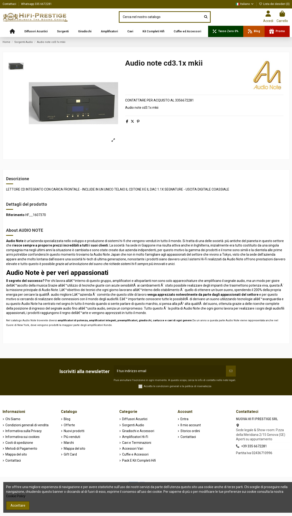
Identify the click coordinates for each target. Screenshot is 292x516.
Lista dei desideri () (274, 4)
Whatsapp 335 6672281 (36, 4)
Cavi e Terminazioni (136, 443)
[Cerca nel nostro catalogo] (206, 17)
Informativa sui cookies (22, 437)
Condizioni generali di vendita (27, 425)
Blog (67, 419)
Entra (184, 419)
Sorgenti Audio (133, 425)
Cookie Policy (15, 496)
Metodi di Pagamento (21, 448)
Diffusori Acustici (134, 419)
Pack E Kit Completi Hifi (139, 460)
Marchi (69, 443)
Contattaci (10, 4)
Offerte (69, 425)
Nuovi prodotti (74, 431)
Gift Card (70, 454)
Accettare (18, 505)
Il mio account (190, 425)
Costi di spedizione (19, 443)
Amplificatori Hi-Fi (135, 437)
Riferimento (15, 215)
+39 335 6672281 (254, 446)
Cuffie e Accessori (135, 454)
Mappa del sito (16, 454)
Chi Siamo (12, 419)
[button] (36, 31)
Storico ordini (190, 431)
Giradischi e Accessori (138, 431)
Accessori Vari (132, 448)
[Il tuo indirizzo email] (170, 371)
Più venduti (72, 437)
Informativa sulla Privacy (23, 431)
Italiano (245, 4)
